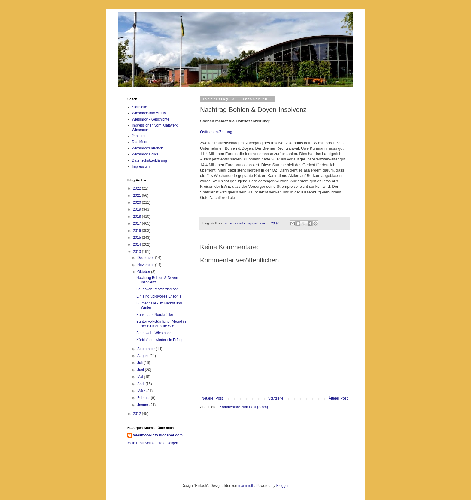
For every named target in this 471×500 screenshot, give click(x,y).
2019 (137, 209)
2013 (137, 252)
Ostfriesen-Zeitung (216, 132)
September (146, 349)
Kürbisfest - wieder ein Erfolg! (160, 340)
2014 (137, 244)
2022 (137, 188)
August (143, 356)
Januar (143, 405)
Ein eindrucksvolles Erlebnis (158, 296)
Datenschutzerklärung (149, 160)
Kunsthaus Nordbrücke (154, 315)
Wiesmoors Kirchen (147, 148)
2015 (137, 237)
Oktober (144, 272)
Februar (144, 398)
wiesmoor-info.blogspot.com (158, 435)
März (141, 391)
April (141, 384)
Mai (140, 377)
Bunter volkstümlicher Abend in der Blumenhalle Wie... (161, 323)
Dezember (146, 258)
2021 (137, 195)
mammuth (246, 486)
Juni (141, 370)
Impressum (141, 166)
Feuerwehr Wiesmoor (153, 333)
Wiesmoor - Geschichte (150, 119)
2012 (137, 414)
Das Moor (139, 142)
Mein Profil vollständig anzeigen (152, 443)
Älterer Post (338, 398)
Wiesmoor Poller (145, 154)
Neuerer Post (212, 398)
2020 (137, 202)
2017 (137, 223)
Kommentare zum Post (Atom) (244, 407)
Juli (140, 363)
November (146, 265)
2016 (137, 231)
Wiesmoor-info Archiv (149, 113)
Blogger (282, 486)
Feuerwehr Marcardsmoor (157, 289)
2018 (137, 216)
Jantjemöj (139, 136)
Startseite (276, 398)
